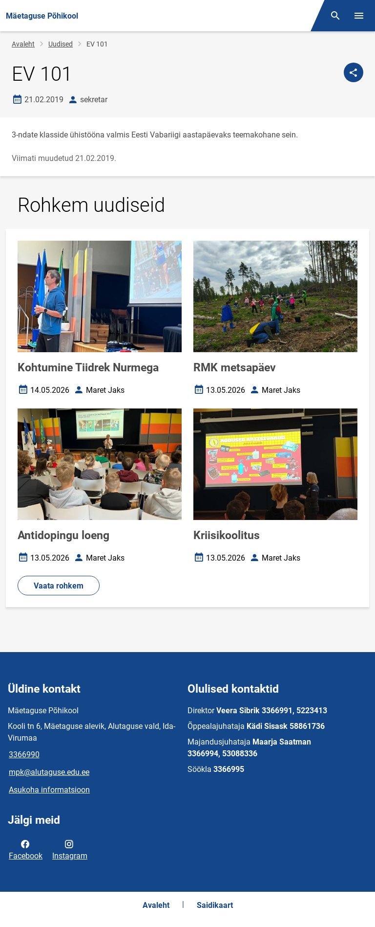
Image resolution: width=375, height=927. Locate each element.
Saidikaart (215, 905)
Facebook (25, 849)
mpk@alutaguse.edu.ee (49, 772)
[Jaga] (353, 72)
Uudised (60, 44)
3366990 (24, 754)
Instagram (69, 849)
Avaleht (23, 44)
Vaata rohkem (58, 585)
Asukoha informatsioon (49, 789)
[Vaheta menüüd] (359, 16)
